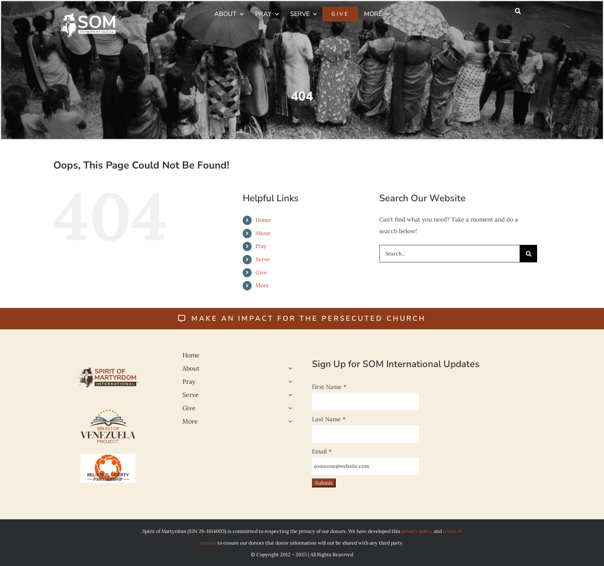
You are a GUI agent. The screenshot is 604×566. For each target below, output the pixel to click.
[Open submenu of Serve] (288, 394)
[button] (518, 11)
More (262, 285)
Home (263, 219)
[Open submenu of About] (288, 368)
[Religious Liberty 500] (108, 457)
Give (261, 272)
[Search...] (449, 253)
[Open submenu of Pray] (288, 381)
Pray (261, 246)
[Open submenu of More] (288, 421)
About (263, 233)
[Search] (528, 253)
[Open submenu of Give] (288, 408)
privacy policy (416, 531)
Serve (263, 259)
